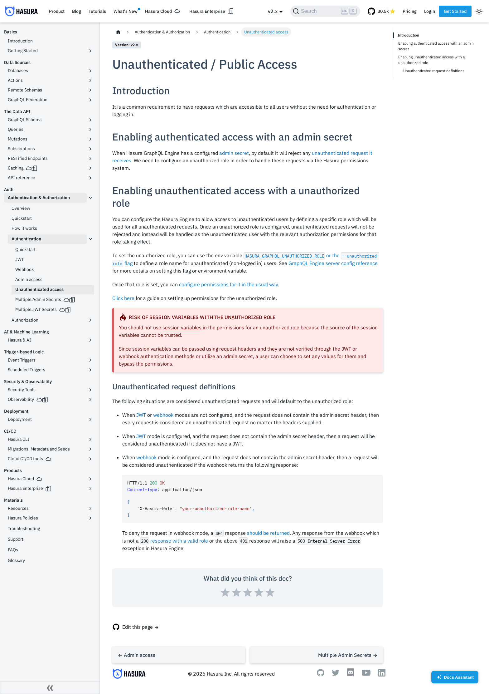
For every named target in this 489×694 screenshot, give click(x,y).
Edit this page (137, 627)
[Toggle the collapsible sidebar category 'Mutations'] (90, 139)
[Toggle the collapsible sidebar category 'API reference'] (90, 178)
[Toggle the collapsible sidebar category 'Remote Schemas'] (90, 90)
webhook (163, 415)
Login (429, 11)
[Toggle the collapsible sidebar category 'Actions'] (90, 80)
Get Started (455, 11)
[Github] (320, 674)
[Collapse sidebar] (50, 688)
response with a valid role (179, 541)
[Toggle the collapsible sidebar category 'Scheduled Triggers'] (90, 370)
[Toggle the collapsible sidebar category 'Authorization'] (90, 320)
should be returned (268, 533)
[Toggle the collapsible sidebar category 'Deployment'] (90, 419)
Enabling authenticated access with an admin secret (436, 46)
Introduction (408, 35)
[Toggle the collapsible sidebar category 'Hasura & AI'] (90, 340)
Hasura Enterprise (207, 11)
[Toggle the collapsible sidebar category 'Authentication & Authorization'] (90, 198)
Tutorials (97, 11)
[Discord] (350, 675)
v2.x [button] (273, 11)
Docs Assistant (455, 679)
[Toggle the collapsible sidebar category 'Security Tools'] (90, 390)
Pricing (410, 11)
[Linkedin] (381, 675)
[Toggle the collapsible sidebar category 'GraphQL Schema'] (90, 120)
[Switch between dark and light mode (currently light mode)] (479, 11)
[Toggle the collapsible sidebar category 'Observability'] (90, 399)
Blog (76, 11)
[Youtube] (366, 674)
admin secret (234, 153)
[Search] (325, 11)
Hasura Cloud (158, 11)
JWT (141, 415)
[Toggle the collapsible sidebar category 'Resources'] (90, 508)
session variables (181, 327)
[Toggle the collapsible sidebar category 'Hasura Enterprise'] (90, 488)
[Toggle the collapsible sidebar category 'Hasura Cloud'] (90, 479)
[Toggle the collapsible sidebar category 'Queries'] (90, 129)
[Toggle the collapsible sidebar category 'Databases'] (90, 71)
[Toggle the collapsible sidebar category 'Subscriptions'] (90, 149)
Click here (123, 298)
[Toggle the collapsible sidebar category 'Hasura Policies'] (90, 518)
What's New (126, 11)
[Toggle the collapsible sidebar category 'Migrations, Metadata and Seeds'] (90, 449)
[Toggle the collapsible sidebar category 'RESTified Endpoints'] (90, 158)
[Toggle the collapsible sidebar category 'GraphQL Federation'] (90, 100)
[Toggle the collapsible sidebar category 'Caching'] (90, 168)
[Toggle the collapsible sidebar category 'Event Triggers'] (90, 360)
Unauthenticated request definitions (433, 70)
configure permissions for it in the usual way (228, 284)
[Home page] (118, 32)
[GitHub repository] (381, 11)
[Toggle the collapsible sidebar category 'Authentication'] (90, 239)
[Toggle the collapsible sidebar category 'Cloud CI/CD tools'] (90, 459)
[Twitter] (335, 674)
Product (57, 11)
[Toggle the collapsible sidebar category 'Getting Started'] (90, 51)
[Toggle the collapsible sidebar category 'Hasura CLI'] (90, 439)
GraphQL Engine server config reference (333, 263)
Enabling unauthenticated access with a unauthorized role (431, 60)
